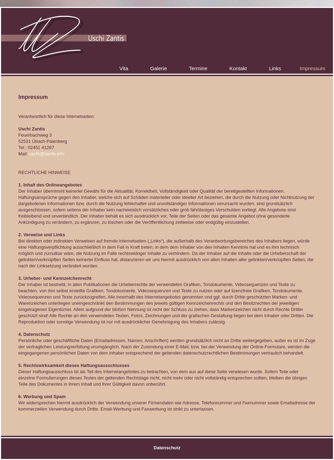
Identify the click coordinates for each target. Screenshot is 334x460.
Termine (198, 68)
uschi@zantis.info (46, 153)
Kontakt (238, 68)
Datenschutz (167, 447)
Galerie (158, 68)
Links (275, 68)
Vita (123, 68)
